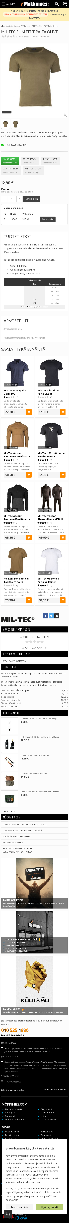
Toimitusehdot (12, 1135)
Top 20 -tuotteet (48, 1119)
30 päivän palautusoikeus (16, 836)
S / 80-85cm (10, 161)
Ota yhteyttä (46, 1109)
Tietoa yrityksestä (13, 1109)
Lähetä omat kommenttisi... (13, 1090)
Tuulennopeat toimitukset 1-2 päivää (22, 830)
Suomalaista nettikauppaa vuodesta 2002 (24, 824)
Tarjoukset (46, 1135)
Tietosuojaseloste (50, 1138)
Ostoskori (10, 1116)
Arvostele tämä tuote (40, 36)
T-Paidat (26, 26)
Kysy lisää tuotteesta (14, 661)
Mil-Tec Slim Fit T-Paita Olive (45, 26)
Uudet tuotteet (48, 1112)
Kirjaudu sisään (12, 1131)
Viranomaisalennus (12, 842)
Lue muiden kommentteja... (55, 1089)
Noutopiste (10, 1112)
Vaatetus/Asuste (13, 26)
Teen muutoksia (19, 1207)
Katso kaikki (8, 811)
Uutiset (44, 1116)
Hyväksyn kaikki (49, 1207)
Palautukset (11, 1138)
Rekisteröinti (47, 1131)
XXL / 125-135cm (33, 170)
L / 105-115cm (50, 161)
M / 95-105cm (30, 161)
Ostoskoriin (31, 198)
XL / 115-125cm (11, 170)
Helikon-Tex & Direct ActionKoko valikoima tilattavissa (17, 850)
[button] (4, 112)
